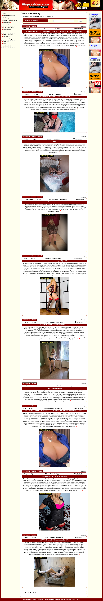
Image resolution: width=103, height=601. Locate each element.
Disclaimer (40, 599)
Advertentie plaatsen (8, 15)
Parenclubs (5, 25)
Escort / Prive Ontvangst (9, 20)
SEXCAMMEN (93, 14)
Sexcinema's (6, 32)
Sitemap (57, 599)
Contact (78, 599)
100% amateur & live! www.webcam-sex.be (95, 60)
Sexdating (5, 18)
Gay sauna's (6, 36)
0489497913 (80, 322)
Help (4, 43)
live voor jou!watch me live (95, 47)
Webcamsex (6, 22)
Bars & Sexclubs (7, 34)
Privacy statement (49, 599)
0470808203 (78, 139)
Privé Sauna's (6, 29)
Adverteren (6, 41)
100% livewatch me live (95, 16)
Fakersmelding (7, 39)
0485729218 (80, 199)
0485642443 (78, 94)
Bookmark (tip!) (7, 46)
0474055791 (79, 29)
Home (4, 13)
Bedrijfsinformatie (66, 599)
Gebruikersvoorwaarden (29, 599)
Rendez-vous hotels (8, 27)
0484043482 (79, 258)
